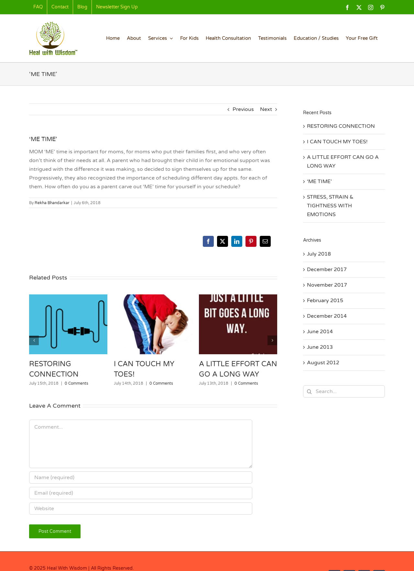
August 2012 (323, 362)
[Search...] (344, 391)
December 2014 (327, 316)
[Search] (309, 391)
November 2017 (327, 285)
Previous (243, 109)
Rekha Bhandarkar (52, 203)
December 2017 (327, 269)
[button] (34, 340)
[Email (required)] (140, 493)
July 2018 (319, 254)
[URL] (140, 508)
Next (266, 109)
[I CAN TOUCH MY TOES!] (153, 297)
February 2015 (325, 300)
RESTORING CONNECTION (341, 126)
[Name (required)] (140, 477)
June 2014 (320, 331)
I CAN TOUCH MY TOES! (337, 141)
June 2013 (320, 347)
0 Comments (76, 383)
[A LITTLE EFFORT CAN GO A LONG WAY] (238, 297)
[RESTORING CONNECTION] (68, 297)
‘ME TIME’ (319, 181)
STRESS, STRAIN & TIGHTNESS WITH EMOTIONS (330, 206)
